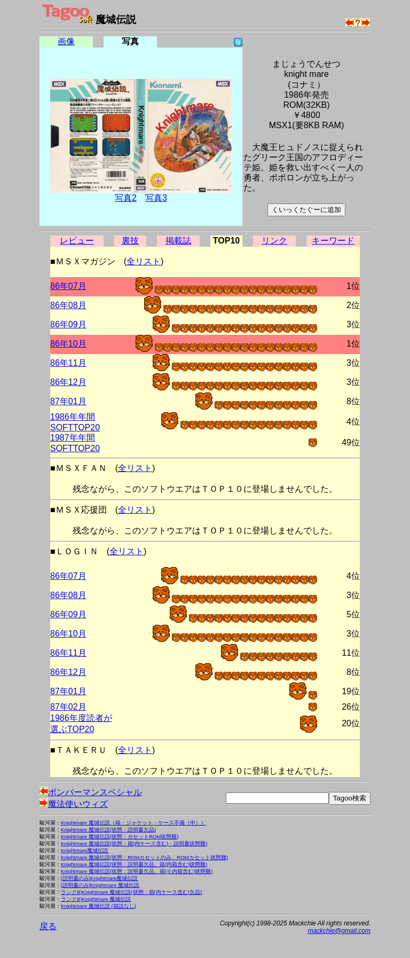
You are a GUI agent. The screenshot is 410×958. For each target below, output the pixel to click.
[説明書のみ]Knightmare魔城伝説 (99, 878)
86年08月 (68, 305)
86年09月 (68, 324)
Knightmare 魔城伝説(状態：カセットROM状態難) (120, 836)
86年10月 (68, 343)
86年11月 (68, 362)
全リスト (144, 261)
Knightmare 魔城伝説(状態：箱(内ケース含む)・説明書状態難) (134, 843)
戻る (48, 926)
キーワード (333, 240)
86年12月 (68, 382)
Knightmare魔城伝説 (84, 850)
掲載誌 (178, 240)
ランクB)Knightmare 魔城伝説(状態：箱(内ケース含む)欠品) (131, 892)
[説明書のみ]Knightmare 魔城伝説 (100, 885)
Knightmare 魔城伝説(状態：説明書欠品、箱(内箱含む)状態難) (134, 864)
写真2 (126, 197)
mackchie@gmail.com (339, 931)
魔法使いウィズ (74, 803)
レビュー (77, 240)
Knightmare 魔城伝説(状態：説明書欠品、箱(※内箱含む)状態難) (137, 871)
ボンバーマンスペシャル (91, 792)
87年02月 (68, 706)
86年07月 (68, 285)
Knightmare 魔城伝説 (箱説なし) (98, 906)
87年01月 (68, 401)
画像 (66, 41)
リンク (274, 240)
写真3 (156, 197)
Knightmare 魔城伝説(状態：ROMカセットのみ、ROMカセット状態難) (144, 857)
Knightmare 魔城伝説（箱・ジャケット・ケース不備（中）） (133, 823)
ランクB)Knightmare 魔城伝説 (96, 899)
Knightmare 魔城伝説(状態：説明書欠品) (108, 830)
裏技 (130, 240)
